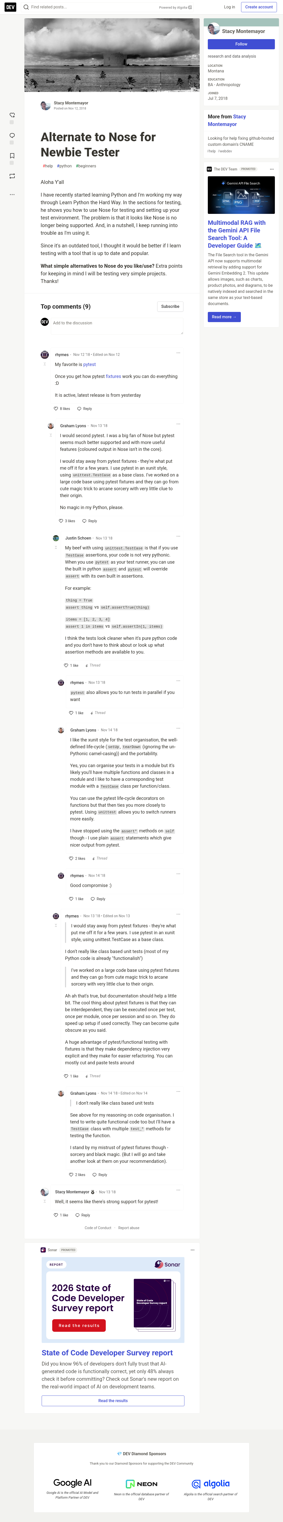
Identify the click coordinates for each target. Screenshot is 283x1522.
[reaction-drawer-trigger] (12, 118)
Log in (229, 7)
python (64, 166)
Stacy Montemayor (71, 103)
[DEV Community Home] (10, 7)
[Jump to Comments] (12, 138)
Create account (259, 7)
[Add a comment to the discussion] (117, 326)
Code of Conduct (98, 1228)
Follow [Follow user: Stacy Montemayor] (241, 44)
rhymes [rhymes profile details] (62, 354)
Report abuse (128, 1228)
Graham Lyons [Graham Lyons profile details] (73, 425)
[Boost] (12, 176)
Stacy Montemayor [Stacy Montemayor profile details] (72, 1192)
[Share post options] (12, 194)
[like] (62, 409)
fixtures (113, 376)
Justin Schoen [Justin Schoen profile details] (78, 538)
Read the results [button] (113, 1400)
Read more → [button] (224, 316)
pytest (89, 364)
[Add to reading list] (12, 158)
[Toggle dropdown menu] (178, 353)
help (48, 166)
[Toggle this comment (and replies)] (45, 364)
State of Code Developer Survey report (107, 1352)
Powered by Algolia (175, 7)
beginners (86, 166)
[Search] (26, 7)
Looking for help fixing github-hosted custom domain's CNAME (241, 145)
